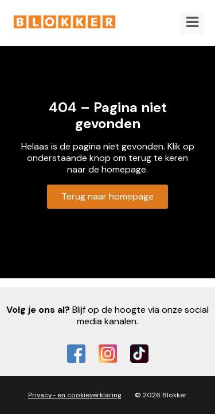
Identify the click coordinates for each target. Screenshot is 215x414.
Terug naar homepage (107, 196)
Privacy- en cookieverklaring (75, 395)
